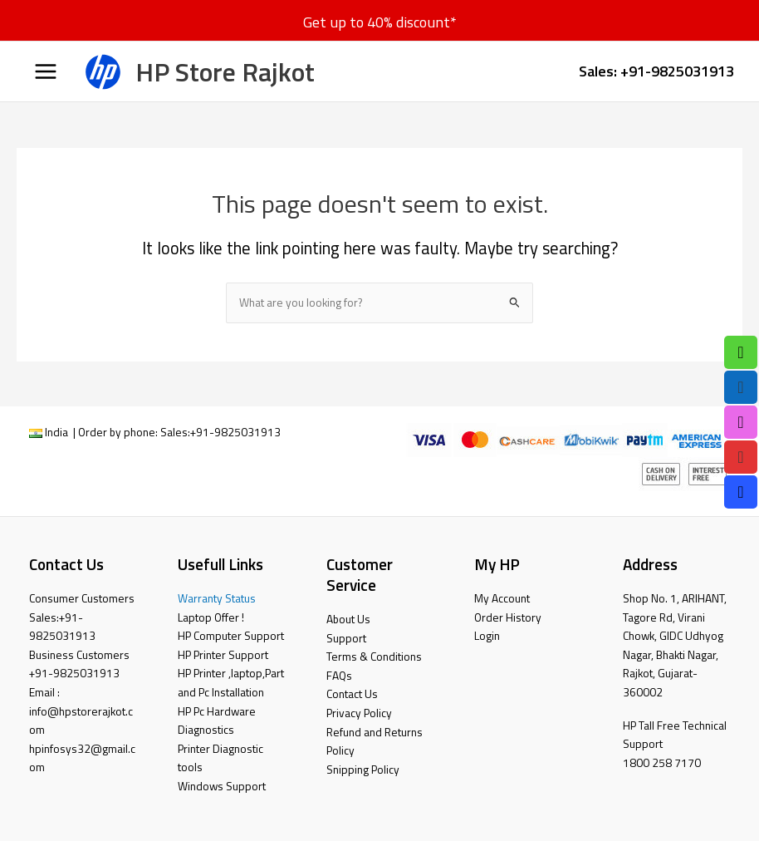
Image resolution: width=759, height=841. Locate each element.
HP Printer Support (223, 655)
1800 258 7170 (662, 763)
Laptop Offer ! (211, 617)
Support (346, 638)
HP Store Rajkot (225, 71)
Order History (507, 617)
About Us (348, 619)
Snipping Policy (362, 769)
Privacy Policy (359, 713)
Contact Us (352, 694)
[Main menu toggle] (45, 72)
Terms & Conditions (374, 656)
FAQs (339, 675)
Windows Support (222, 786)
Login (487, 635)
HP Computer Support (231, 635)
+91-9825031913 (235, 432)
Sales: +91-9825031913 (656, 70)
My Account (502, 598)
